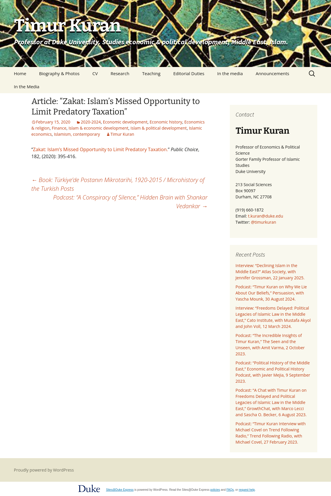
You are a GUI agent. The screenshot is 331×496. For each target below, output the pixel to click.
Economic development (125, 122)
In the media (230, 73)
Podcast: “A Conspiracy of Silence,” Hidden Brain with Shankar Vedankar (130, 201)
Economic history (166, 122)
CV (95, 73)
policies (215, 489)
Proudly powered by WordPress (44, 470)
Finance (59, 128)
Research (120, 73)
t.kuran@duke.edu (265, 216)
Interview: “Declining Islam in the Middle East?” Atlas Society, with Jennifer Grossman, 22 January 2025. (270, 271)
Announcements (272, 73)
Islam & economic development (98, 128)
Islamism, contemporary (77, 134)
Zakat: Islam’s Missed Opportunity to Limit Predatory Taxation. (100, 149)
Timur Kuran (122, 134)
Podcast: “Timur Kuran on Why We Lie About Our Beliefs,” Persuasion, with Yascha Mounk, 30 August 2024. (271, 293)
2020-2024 (91, 122)
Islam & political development (159, 128)
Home (20, 73)
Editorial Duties (188, 73)
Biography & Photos (59, 73)
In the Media (26, 86)
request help (247, 489)
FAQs (230, 489)
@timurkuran (263, 222)
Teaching (151, 73)
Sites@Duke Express (120, 489)
